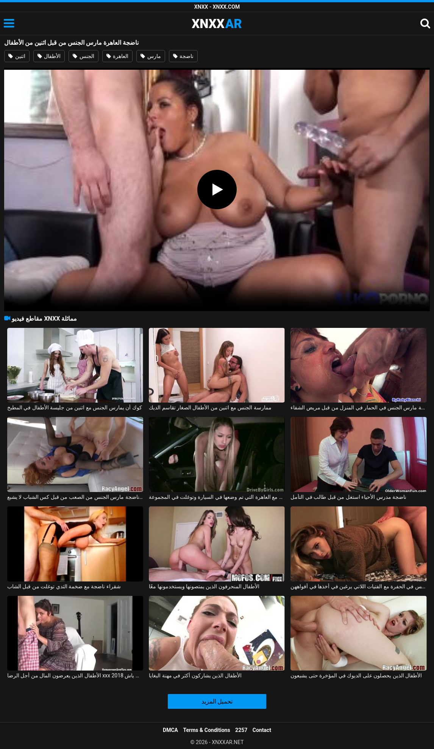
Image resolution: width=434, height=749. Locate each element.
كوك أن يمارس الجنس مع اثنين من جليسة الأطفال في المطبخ (74, 407)
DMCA (170, 730)
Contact (262, 730)
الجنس (83, 56)
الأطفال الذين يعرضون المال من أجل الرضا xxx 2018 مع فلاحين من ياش (75, 675)
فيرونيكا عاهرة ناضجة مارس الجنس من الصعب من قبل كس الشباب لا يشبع (75, 497)
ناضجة (183, 56)
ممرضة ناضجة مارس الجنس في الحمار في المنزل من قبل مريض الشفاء (358, 407)
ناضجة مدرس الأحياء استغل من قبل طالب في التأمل (348, 497)
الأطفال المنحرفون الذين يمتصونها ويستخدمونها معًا (204, 586)
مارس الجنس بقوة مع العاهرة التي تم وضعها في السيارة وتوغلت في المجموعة (217, 497)
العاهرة (117, 56)
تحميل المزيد (217, 701)
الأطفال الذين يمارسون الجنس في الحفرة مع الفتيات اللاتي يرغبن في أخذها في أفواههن (358, 586)
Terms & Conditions (206, 730)
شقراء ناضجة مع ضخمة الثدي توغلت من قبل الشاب (64, 586)
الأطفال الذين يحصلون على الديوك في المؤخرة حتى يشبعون (356, 675)
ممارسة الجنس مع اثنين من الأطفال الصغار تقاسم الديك (210, 407)
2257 (241, 730)
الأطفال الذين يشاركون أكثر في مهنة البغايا (195, 675)
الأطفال (49, 56)
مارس (151, 56)
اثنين (16, 56)
